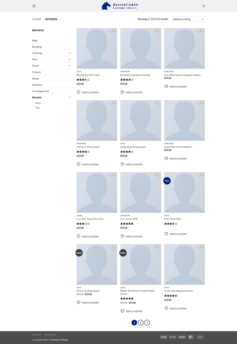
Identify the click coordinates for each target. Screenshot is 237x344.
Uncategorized (40, 91)
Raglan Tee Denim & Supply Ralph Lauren (137, 292)
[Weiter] (147, 322)
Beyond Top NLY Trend (88, 75)
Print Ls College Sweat (88, 290)
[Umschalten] (70, 53)
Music (35, 65)
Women (36, 97)
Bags (35, 40)
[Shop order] (188, 19)
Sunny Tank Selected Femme (178, 290)
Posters (36, 72)
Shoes (35, 78)
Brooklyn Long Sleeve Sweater (135, 75)
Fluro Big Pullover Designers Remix (182, 75)
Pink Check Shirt (172, 218)
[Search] (203, 6)
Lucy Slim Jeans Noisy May (90, 218)
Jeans (38, 102)
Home (36, 19)
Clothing (37, 52)
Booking (36, 46)
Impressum (50, 334)
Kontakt (37, 334)
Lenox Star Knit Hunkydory (178, 146)
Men (34, 59)
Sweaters (37, 84)
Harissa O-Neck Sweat (88, 146)
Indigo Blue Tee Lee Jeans (133, 146)
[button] (34, 6)
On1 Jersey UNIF (129, 218)
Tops (37, 107)
